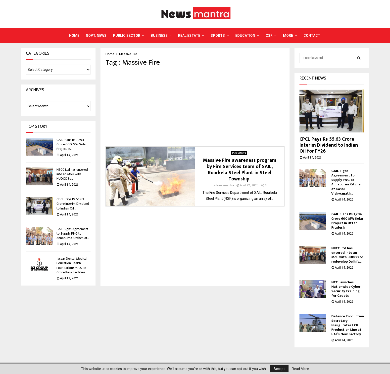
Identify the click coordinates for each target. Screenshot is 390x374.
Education (245, 36)
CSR (269, 36)
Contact (311, 36)
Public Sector (126, 36)
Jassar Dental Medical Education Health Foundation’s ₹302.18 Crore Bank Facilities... (71, 265)
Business (159, 36)
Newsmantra (225, 185)
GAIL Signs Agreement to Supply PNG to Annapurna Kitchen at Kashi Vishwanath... (346, 182)
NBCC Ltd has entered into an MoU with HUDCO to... (72, 174)
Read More (300, 369)
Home (74, 36)
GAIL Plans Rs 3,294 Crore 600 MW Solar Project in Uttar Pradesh (347, 220)
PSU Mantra (239, 153)
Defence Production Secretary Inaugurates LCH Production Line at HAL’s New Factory (347, 325)
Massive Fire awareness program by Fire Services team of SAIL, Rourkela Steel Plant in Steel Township (239, 169)
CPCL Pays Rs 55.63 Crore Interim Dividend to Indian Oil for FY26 (328, 145)
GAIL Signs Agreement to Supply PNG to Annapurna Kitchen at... (73, 233)
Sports (218, 36)
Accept (279, 369)
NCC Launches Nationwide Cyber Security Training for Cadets (345, 288)
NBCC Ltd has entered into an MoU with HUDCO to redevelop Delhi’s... (347, 254)
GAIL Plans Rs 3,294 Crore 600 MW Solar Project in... (71, 144)
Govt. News (96, 36)
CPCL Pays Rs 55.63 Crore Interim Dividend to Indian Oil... (72, 203)
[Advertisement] (195, 106)
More (288, 36)
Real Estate (189, 36)
